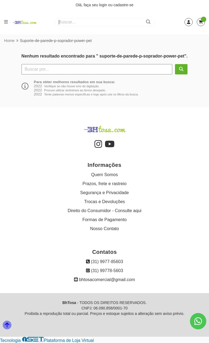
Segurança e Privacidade (104, 192)
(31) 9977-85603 (104, 261)
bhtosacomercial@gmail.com (104, 279)
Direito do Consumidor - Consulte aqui (104, 210)
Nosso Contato (104, 228)
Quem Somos (104, 174)
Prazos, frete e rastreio (104, 183)
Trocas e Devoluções (104, 201)
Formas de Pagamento (104, 219)
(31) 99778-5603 (104, 270)
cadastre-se (123, 5)
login (103, 5)
